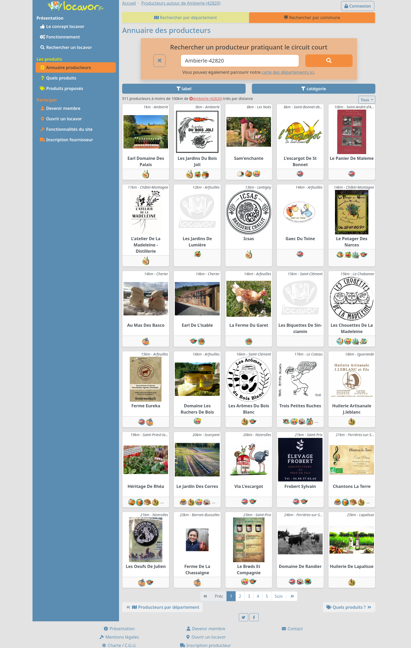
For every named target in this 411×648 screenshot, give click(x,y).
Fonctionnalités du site (66, 129)
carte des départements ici (288, 72)
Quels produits (58, 78)
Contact (292, 629)
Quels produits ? (349, 607)
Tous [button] (365, 99)
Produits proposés (61, 88)
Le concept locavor (62, 26)
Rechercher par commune (312, 17)
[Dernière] (292, 596)
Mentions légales (119, 637)
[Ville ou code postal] (240, 60)
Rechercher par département (185, 17)
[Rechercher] (329, 60)
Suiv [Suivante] (279, 596)
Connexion (357, 6)
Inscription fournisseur (66, 140)
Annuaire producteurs (65, 67)
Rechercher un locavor (66, 47)
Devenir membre (60, 108)
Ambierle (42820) (205, 98)
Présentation (119, 629)
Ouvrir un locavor (61, 119)
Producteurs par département (162, 607)
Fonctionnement (60, 37)
